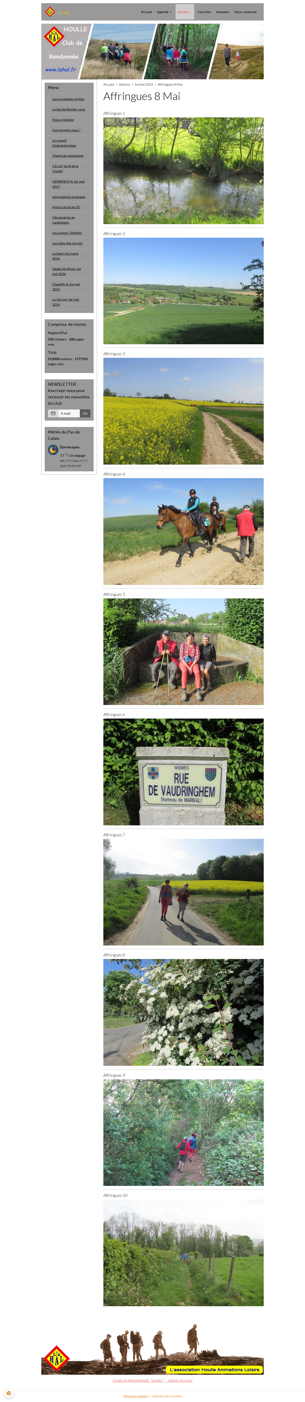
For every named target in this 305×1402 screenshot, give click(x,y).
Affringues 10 (115, 1195)
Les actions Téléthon (67, 233)
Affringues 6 (114, 714)
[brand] (57, 12)
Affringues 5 (114, 594)
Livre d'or (204, 12)
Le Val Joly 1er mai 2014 (65, 302)
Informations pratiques (69, 197)
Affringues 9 (114, 1075)
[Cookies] (9, 1393)
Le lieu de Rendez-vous (68, 109)
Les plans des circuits (67, 243)
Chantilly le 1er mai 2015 (66, 287)
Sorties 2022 (144, 84)
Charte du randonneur (68, 156)
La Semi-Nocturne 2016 (65, 256)
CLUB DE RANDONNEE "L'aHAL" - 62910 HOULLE (153, 1381)
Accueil (146, 12)
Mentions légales (135, 1396)
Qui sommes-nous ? (66, 130)
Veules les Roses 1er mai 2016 (66, 271)
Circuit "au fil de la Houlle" (65, 168)
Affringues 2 (114, 233)
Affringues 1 (114, 113)
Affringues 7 (114, 834)
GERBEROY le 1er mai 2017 (68, 184)
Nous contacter (245, 12)
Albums (183, 12)
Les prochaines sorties (68, 99)
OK (85, 414)
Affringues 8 (114, 954)
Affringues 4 (114, 474)
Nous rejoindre (63, 120)
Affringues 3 (114, 353)
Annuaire (222, 12)
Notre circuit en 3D (66, 207)
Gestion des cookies (167, 1396)
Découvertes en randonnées (63, 220)
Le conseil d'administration (64, 142)
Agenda (163, 12)
